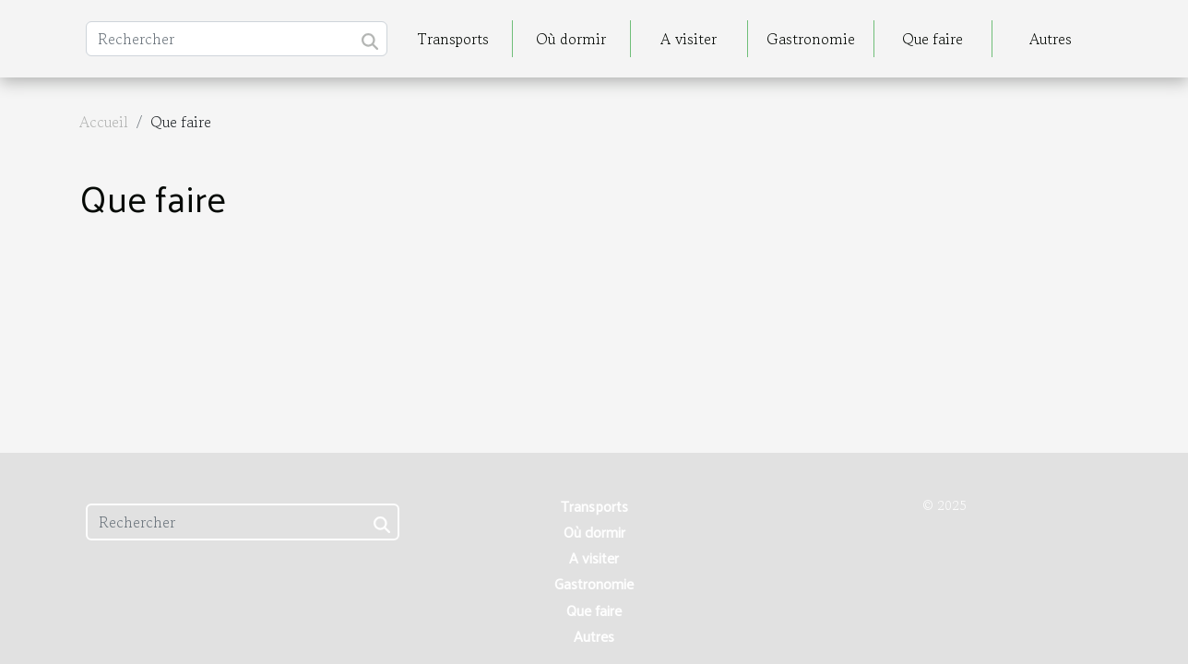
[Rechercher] (236, 38)
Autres (1050, 39)
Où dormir (571, 39)
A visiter (688, 39)
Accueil (103, 122)
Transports (453, 39)
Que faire (932, 39)
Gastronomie (810, 39)
